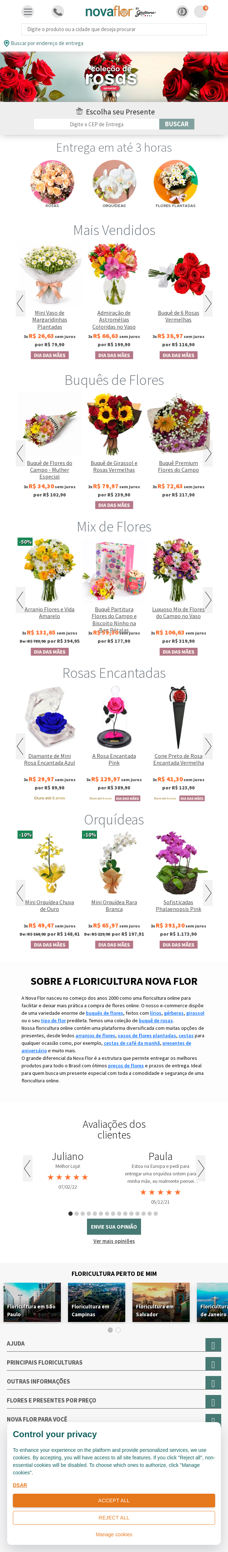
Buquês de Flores (114, 380)
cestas (186, 1035)
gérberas (174, 1013)
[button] (182, 11)
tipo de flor (53, 1020)
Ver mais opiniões (114, 1241)
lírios (155, 1013)
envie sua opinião (114, 1226)
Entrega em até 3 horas (114, 147)
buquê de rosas (156, 1020)
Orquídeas (114, 819)
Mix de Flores (114, 526)
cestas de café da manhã (132, 1043)
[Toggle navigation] (27, 11)
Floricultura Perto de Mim (114, 1273)
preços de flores (126, 1065)
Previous (20, 303)
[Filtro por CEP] (96, 124)
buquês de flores (104, 1013)
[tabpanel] (67, 1171)
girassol (195, 1013)
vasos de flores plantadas (147, 1035)
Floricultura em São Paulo (31, 1310)
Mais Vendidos (114, 230)
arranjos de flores (95, 1035)
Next (208, 303)
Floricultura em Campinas (90, 1310)
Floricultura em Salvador (155, 1310)
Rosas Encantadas (114, 673)
